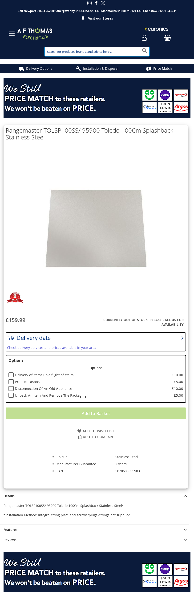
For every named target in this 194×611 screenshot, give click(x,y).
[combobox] (97, 52)
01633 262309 (46, 11)
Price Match (162, 68)
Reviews (10, 540)
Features (10, 529)
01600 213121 (126, 11)
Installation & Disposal (100, 68)
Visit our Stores (100, 18)
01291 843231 (167, 11)
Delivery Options (39, 68)
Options (16, 360)
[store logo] (35, 33)
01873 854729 (85, 11)
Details (9, 496)
